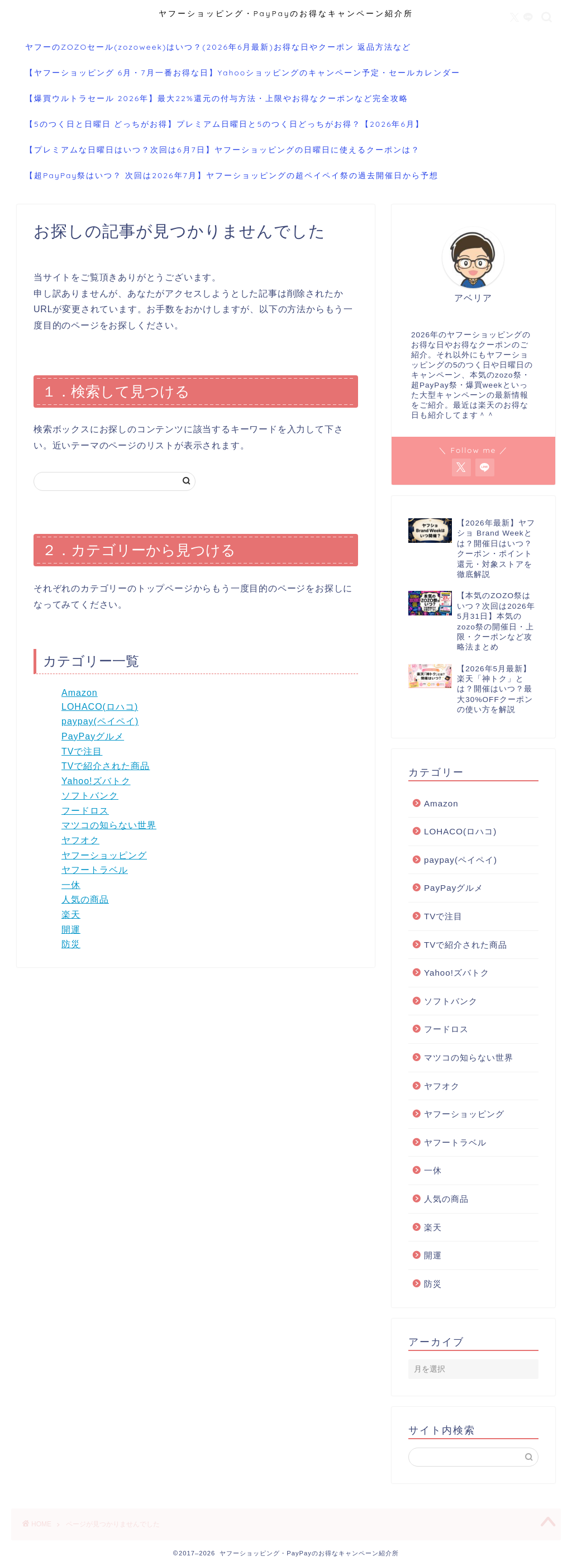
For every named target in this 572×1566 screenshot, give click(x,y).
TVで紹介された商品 (105, 766)
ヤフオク (80, 840)
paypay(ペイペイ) (100, 721)
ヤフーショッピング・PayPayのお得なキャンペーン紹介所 (286, 13)
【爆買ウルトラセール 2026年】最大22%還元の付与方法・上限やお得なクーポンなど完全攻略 (216, 98)
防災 (70, 944)
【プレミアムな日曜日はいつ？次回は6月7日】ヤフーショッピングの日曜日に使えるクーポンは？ (222, 150)
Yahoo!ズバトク (96, 781)
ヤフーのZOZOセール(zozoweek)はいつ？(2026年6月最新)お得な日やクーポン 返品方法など (218, 47)
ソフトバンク (89, 795)
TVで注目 (81, 751)
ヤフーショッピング (104, 855)
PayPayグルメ (92, 736)
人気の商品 (85, 899)
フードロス (85, 810)
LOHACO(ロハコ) (99, 707)
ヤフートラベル (94, 870)
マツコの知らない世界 (108, 825)
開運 (70, 929)
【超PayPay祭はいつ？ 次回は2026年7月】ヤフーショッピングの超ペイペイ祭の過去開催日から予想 (231, 175)
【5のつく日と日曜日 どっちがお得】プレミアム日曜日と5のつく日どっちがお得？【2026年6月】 (224, 124)
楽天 (70, 914)
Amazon (79, 693)
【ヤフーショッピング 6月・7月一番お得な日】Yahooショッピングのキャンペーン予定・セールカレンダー (242, 73)
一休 (70, 885)
